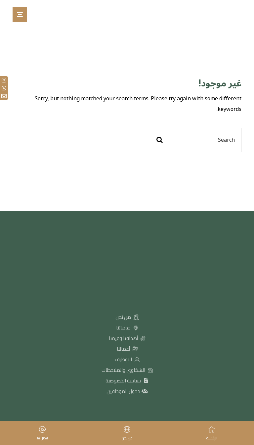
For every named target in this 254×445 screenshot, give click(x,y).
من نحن (127, 317)
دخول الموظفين (127, 391)
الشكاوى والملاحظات (127, 370)
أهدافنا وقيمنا (127, 338)
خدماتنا (127, 327)
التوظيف (127, 359)
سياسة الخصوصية (127, 380)
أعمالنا (127, 349)
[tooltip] (4, 80)
